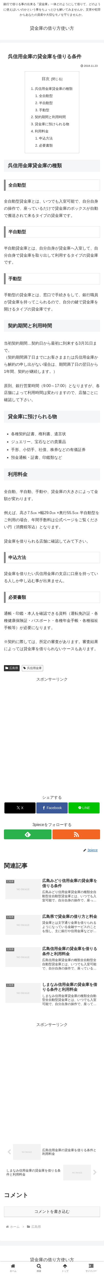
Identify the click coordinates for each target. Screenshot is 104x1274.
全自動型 (46, 96)
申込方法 (46, 138)
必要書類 (46, 145)
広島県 (11, 668)
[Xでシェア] (20, 807)
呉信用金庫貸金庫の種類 (54, 89)
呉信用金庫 (32, 668)
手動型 (44, 110)
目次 (46, 79)
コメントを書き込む (52, 1211)
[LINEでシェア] (84, 807)
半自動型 (46, 103)
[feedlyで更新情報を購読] (28, 834)
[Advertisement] (52, 735)
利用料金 (42, 131)
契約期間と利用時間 (50, 117)
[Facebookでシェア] (51, 807)
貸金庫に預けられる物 (52, 124)
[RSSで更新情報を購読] (76, 834)
